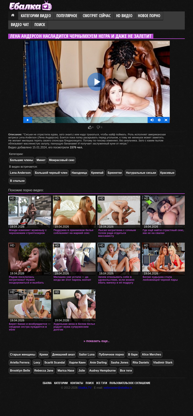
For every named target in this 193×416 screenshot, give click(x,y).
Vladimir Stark (162, 362)
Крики (43, 354)
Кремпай (97, 172)
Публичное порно (111, 354)
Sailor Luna (87, 354)
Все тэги (101, 383)
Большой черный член (51, 172)
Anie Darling (98, 362)
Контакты (76, 383)
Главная (13, 15)
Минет (41, 160)
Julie (81, 370)
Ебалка (47, 383)
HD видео (124, 15)
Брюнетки (115, 172)
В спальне (17, 180)
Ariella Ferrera (19, 362)
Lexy (37, 362)
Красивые (167, 172)
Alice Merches (151, 354)
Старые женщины (22, 354)
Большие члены (21, 160)
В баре (133, 354)
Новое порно (149, 15)
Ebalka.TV (85, 387)
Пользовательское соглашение (130, 383)
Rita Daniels (141, 362)
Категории (61, 383)
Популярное (66, 15)
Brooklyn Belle (20, 370)
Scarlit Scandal (54, 362)
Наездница (79, 172)
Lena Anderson (20, 172)
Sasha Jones (119, 362)
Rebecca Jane (43, 370)
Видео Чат (20, 24)
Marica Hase (66, 370)
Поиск (39, 24)
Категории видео (36, 15)
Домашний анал (63, 354)
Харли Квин (77, 362)
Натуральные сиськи (141, 172)
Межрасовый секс (62, 160)
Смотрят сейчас (97, 15)
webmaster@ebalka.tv (118, 387)
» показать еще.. (97, 341)
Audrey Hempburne (102, 370)
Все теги (126, 370)
